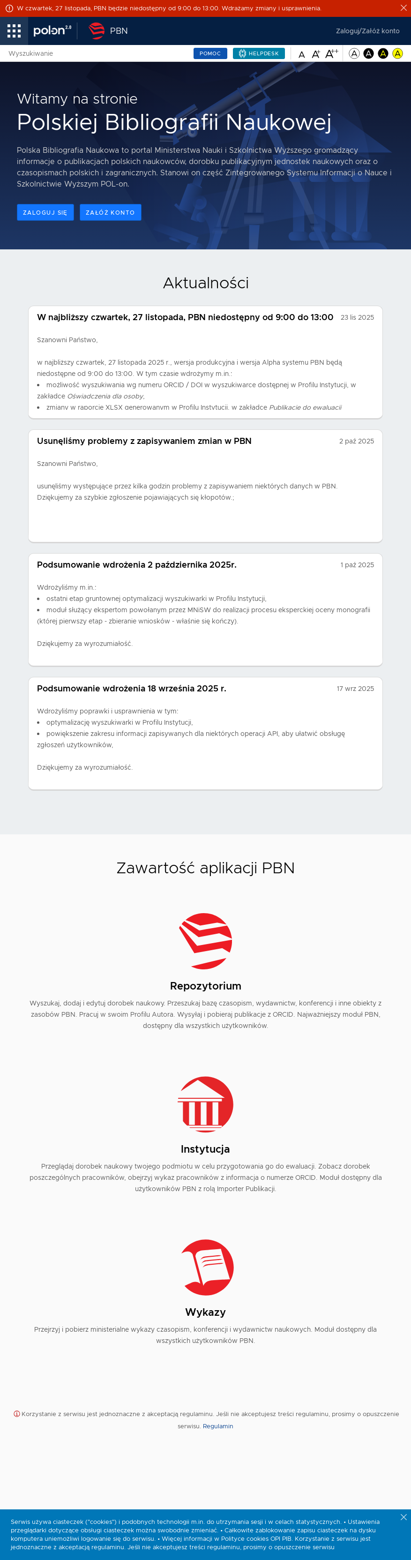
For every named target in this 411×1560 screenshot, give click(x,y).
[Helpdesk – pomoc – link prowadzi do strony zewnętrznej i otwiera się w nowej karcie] (259, 53)
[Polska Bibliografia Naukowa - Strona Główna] (105, 31)
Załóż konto (110, 213)
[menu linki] (14, 30)
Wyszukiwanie (30, 53)
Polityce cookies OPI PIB (256, 1539)
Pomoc (210, 53)
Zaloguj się (45, 213)
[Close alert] (404, 8)
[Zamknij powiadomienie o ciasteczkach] (404, 1517)
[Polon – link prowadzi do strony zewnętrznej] (55, 31)
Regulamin (218, 1426)
